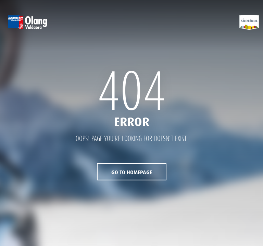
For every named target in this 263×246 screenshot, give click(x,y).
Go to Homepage (131, 172)
